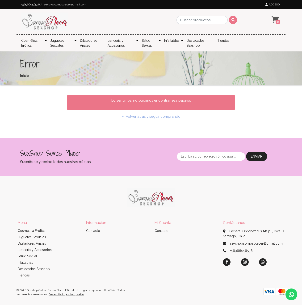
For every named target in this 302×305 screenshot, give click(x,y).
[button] (274, 20)
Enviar (256, 156)
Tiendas (223, 40)
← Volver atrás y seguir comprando (151, 116)
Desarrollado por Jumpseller (66, 294)
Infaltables (172, 40)
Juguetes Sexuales (57, 43)
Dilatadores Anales (88, 43)
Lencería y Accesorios (116, 43)
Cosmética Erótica (29, 43)
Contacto (93, 231)
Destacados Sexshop (196, 43)
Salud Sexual (147, 43)
